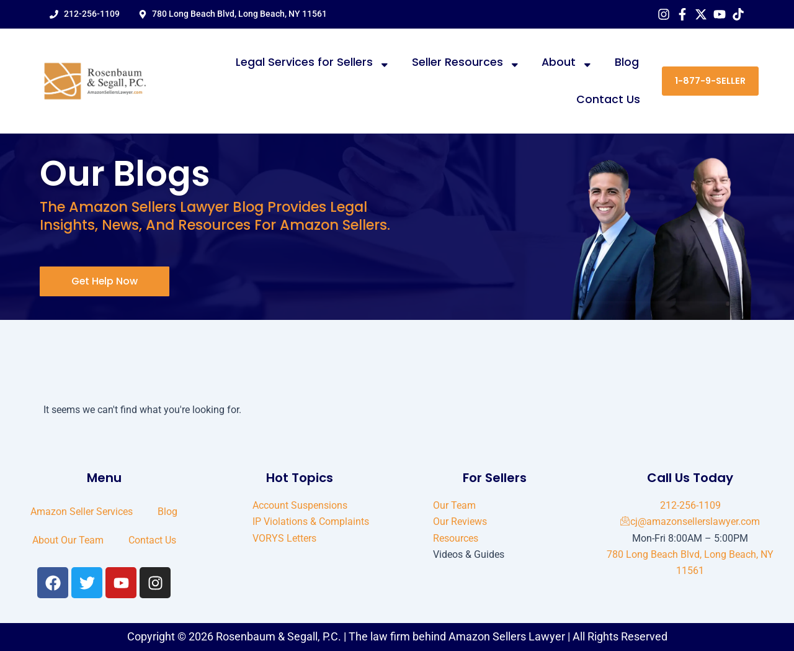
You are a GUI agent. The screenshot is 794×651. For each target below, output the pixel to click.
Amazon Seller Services (81, 511)
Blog (627, 62)
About (567, 63)
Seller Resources (466, 63)
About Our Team (68, 540)
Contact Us (608, 99)
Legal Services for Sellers (313, 63)
